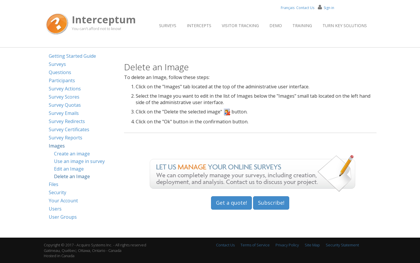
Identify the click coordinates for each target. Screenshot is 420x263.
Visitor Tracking (240, 25)
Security (57, 192)
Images (57, 146)
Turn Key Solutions (345, 25)
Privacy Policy (287, 245)
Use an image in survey (79, 161)
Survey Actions (65, 88)
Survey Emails (64, 113)
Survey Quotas (65, 105)
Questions (60, 72)
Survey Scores (64, 97)
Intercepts (199, 25)
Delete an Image (72, 176)
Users (55, 209)
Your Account (63, 200)
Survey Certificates (69, 129)
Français (287, 7)
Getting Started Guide (72, 56)
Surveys (167, 25)
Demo (275, 25)
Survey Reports (65, 137)
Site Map (312, 245)
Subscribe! (271, 202)
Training (302, 25)
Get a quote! (231, 202)
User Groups (63, 217)
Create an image (72, 153)
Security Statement (342, 245)
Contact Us (305, 7)
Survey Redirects (67, 121)
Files (53, 184)
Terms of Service (255, 245)
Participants (62, 80)
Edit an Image (69, 169)
